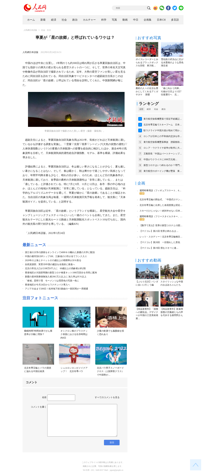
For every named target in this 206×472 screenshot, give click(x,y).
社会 (64, 19)
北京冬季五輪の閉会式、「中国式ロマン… (161, 199)
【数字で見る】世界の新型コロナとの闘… (161, 225)
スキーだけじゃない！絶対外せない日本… (161, 211)
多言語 (175, 19)
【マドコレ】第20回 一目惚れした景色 (160, 242)
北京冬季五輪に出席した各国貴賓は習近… (161, 205)
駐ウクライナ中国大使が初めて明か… (163, 130)
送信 (112, 442)
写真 (114, 19)
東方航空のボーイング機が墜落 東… (163, 171)
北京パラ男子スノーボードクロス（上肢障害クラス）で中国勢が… (110, 371)
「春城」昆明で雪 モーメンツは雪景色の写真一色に (52, 280)
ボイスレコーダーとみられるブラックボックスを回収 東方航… (147, 62)
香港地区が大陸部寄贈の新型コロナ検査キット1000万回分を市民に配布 (61, 272)
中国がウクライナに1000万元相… (160, 159)
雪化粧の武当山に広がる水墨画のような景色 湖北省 (173, 62)
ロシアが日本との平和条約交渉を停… (163, 136)
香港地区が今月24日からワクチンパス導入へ (47, 284)
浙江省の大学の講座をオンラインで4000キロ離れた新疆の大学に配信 (60, 252)
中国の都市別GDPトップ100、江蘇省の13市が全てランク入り (56, 256)
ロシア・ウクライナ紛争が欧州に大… (163, 148)
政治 (74, 19)
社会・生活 (46, 30)
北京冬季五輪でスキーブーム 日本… (163, 124)
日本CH (161, 19)
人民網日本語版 (30, 30)
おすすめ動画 (149, 260)
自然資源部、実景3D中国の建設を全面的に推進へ (50, 264)
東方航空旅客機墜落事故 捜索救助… (163, 142)
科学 (103, 19)
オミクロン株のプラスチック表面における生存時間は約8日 (74, 334)
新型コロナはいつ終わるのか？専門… (163, 165)
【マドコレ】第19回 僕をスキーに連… (159, 248)
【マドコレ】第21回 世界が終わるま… (159, 231)
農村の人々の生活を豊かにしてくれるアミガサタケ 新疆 (147, 91)
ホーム (31, 19)
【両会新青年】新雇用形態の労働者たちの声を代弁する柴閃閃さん (171, 312)
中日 (135, 19)
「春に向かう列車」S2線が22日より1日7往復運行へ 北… (171, 91)
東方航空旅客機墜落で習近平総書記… (163, 119)
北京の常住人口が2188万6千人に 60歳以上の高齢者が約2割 (55, 268)
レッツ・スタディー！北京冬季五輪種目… (161, 237)
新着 (43, 19)
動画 (125, 19)
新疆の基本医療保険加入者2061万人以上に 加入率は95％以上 (55, 276)
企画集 (147, 19)
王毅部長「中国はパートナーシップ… (163, 153)
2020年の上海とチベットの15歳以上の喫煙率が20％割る (53, 260)
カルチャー (89, 19)
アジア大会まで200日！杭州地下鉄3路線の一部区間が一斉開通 (56, 289)
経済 (53, 19)
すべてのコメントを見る (107, 397)
